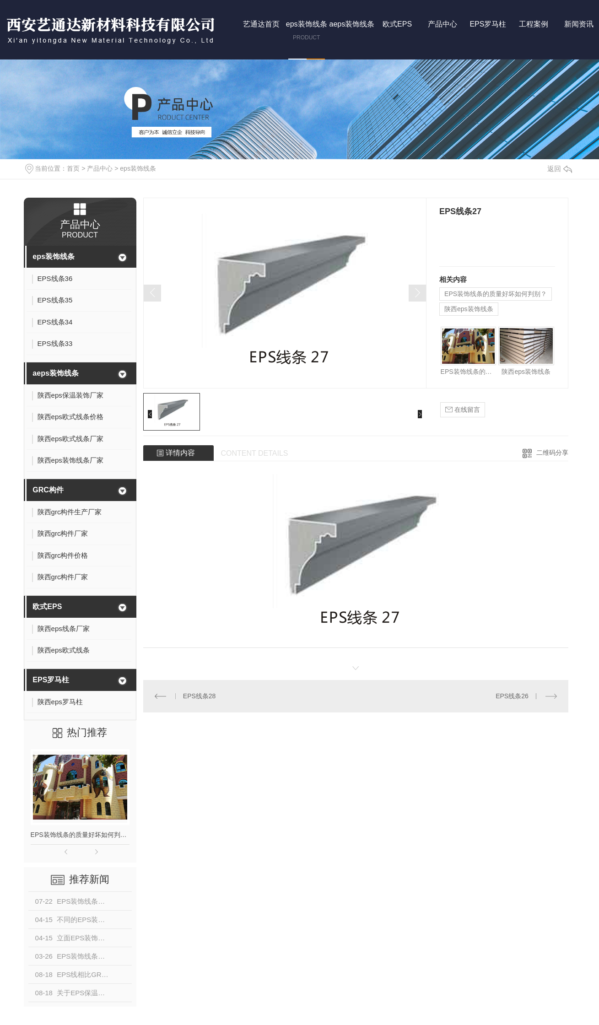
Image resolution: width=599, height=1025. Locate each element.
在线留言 (462, 410)
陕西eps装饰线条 (468, 309)
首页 (73, 168)
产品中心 (100, 168)
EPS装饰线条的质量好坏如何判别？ (80, 834)
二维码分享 (552, 452)
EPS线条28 (199, 696)
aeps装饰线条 (55, 373)
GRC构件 (48, 490)
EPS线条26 (512, 696)
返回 (559, 169)
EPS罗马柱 (50, 680)
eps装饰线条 (138, 168)
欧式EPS (47, 606)
